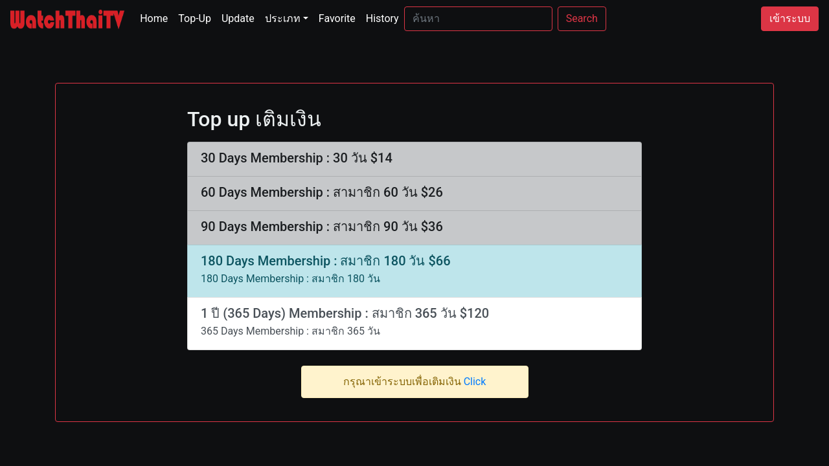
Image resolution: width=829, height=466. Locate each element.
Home (156, 18)
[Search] (478, 18)
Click (475, 381)
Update (238, 18)
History (382, 18)
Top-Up (194, 18)
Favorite (337, 18)
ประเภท (283, 18)
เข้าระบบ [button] (789, 18)
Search (582, 18)
